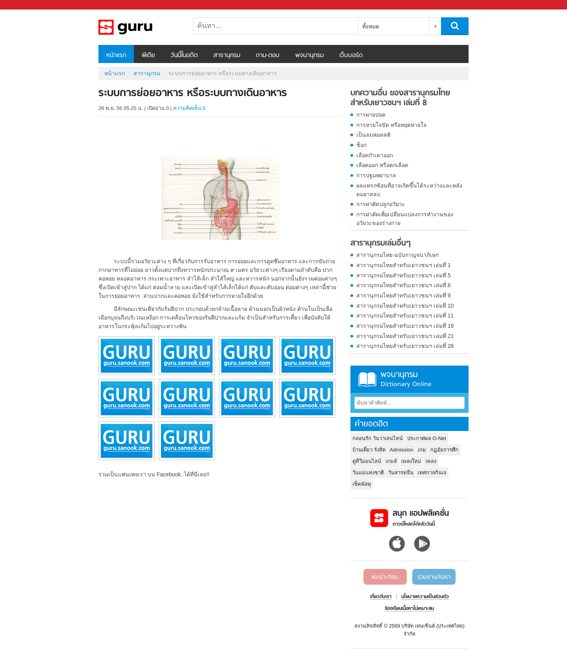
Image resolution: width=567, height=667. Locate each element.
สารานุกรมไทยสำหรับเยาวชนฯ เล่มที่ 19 (405, 326)
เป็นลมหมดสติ (373, 135)
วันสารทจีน (400, 473)
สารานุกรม (226, 55)
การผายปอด (370, 114)
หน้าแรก (116, 55)
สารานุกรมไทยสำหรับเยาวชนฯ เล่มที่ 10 (405, 306)
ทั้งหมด (370, 26)
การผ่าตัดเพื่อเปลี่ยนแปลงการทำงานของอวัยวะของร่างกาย (404, 218)
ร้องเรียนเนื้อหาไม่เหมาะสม (409, 609)
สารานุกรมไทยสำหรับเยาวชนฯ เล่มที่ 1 (403, 265)
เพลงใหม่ (411, 461)
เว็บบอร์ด (351, 55)
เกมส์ (391, 461)
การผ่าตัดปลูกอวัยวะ (380, 204)
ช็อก (361, 145)
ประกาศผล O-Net (426, 438)
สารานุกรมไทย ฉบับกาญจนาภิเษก (397, 255)
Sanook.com (23, 5)
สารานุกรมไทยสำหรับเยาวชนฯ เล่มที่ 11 (405, 315)
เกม (422, 450)
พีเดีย (148, 55)
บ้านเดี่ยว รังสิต (368, 450)
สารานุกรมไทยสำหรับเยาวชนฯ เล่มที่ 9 (403, 295)
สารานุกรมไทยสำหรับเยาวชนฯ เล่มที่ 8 (403, 285)
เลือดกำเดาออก (374, 155)
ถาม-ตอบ (268, 55)
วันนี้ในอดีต (184, 55)
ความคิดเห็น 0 (189, 108)
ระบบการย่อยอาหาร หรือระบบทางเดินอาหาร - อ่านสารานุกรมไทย (139, 27)
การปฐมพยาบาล (376, 175)
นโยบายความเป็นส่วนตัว (425, 597)
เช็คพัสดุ (361, 484)
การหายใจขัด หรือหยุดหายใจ (391, 125)
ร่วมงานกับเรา (433, 577)
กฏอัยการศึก (444, 450)
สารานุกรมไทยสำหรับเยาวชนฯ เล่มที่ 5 (403, 275)
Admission (401, 450)
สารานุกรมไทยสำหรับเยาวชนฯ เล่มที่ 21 (405, 336)
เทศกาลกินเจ (432, 473)
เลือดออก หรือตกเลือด (382, 165)
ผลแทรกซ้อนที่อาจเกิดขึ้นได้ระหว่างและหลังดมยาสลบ (409, 189)
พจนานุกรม (309, 55)
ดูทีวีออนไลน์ (366, 461)
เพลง (431, 461)
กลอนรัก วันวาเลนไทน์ (377, 438)
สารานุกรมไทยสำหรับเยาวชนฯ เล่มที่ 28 (405, 346)
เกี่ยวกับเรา (380, 597)
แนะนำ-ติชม (385, 577)
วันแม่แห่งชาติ (368, 473)
